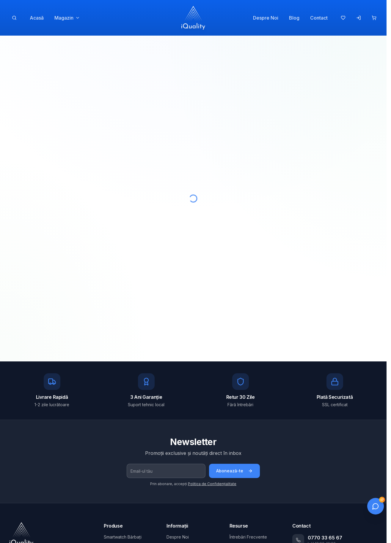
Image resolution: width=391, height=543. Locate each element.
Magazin (67, 18)
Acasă (37, 18)
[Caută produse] (14, 18)
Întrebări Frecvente (248, 536)
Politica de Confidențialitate (212, 484)
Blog (294, 18)
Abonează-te (234, 470)
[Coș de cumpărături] (374, 18)
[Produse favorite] (343, 18)
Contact (319, 18)
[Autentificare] (358, 18)
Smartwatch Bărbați (123, 536)
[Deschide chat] (375, 506)
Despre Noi (265, 18)
